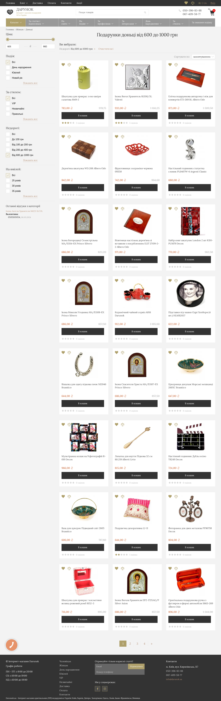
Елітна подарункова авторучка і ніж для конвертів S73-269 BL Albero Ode (190, 98)
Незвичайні (18, 108)
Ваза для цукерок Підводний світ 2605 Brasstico (83, 530)
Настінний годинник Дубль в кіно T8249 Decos (187, 458)
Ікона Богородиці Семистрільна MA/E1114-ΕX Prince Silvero (79, 242)
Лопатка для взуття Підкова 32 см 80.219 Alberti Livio (133, 458)
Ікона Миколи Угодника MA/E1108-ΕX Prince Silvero (83, 314)
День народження (21, 67)
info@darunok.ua (174, 679)
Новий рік (17, 78)
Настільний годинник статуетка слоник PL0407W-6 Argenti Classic (187, 170)
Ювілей (16, 72)
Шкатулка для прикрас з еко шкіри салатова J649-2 (81, 98)
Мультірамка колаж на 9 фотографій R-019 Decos (84, 458)
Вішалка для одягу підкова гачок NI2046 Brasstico (84, 386)
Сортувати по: (182, 56)
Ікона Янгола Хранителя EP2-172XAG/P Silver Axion (137, 602)
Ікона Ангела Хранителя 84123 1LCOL (24, 210)
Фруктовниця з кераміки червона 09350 (134, 170)
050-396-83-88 (190, 10)
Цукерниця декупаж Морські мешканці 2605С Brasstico (190, 386)
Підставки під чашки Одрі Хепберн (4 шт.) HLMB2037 (189, 314)
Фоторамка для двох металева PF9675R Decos (190, 530)
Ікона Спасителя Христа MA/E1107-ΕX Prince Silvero (136, 386)
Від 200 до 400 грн (22, 150)
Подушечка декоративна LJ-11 (131, 528)
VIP (14, 103)
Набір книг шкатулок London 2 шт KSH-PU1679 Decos (190, 242)
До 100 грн (18, 139)
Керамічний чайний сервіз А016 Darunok (133, 314)
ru (199, 3)
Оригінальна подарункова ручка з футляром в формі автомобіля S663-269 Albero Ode (190, 603)
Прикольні (17, 114)
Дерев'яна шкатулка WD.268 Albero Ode (84, 168)
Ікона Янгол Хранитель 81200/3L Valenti (133, 98)
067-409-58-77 (192, 14)
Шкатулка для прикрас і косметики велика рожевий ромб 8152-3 (82, 602)
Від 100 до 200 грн (22, 144)
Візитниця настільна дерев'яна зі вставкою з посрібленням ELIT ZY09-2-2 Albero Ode (137, 243)
